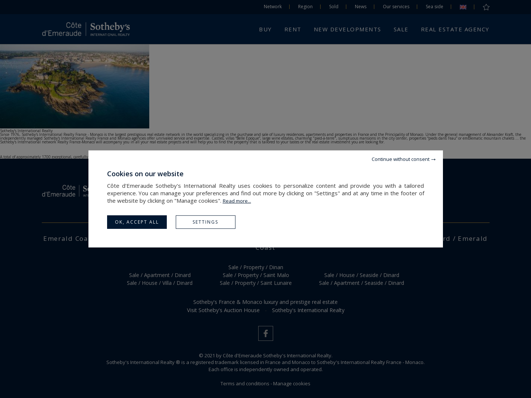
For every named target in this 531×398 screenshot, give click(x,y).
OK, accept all (137, 222)
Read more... (237, 201)
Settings (205, 222)
